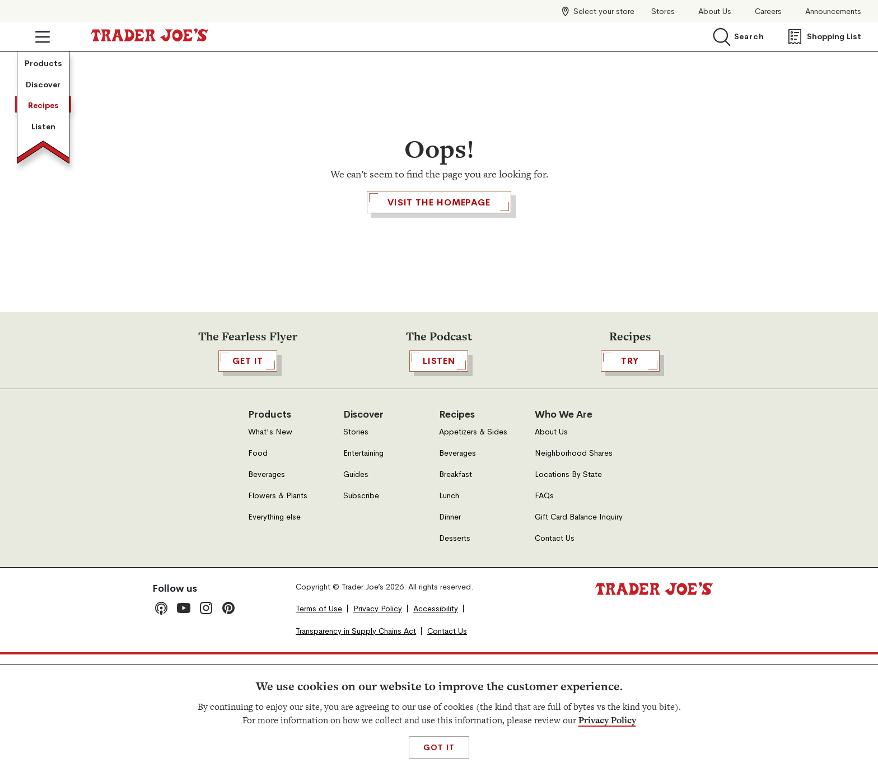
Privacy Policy (607, 720)
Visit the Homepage (439, 266)
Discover (43, 147)
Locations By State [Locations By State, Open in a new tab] (568, 591)
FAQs (544, 612)
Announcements (833, 11)
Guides (355, 591)
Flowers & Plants (277, 612)
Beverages (266, 591)
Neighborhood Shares (574, 570)
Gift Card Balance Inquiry (579, 634)
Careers (768, 11)
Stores (663, 11)
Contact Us (555, 655)
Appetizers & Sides (473, 549)
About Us (714, 11)
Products (43, 83)
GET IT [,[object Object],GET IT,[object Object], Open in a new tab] (248, 478)
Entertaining (363, 570)
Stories (355, 549)
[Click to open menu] (43, 37)
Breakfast (455, 591)
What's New (270, 549)
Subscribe (361, 612)
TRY (630, 478)
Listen (43, 274)
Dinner (450, 634)
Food (258, 570)
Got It (438, 747)
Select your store (603, 11)
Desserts (454, 655)
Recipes (43, 210)
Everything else (274, 634)
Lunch (449, 612)
